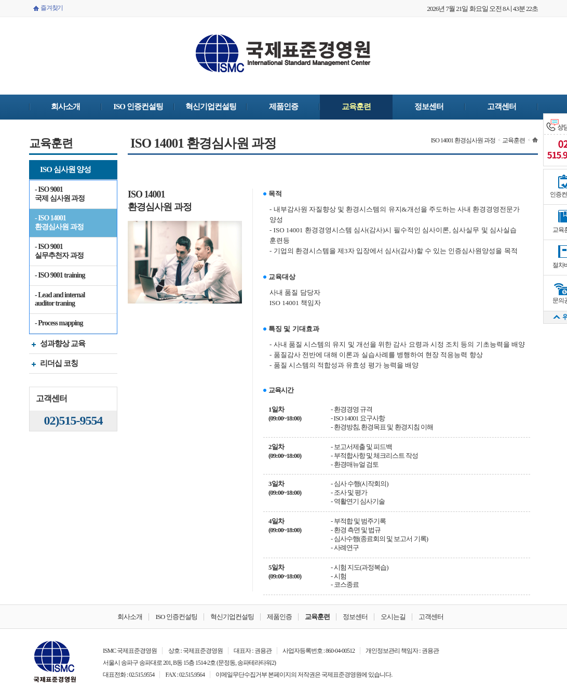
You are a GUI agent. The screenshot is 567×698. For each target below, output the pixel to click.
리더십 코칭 (53, 364)
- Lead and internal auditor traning (60, 299)
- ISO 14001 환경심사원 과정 (59, 222)
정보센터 (428, 106)
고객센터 (501, 106)
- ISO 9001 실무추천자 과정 (59, 251)
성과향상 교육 (57, 344)
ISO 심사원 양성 (60, 170)
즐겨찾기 (51, 7)
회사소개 (65, 106)
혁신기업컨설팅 (210, 106)
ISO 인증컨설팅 (138, 106)
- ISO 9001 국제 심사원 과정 (60, 194)
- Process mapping (59, 323)
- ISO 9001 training (60, 275)
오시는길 (393, 617)
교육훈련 (356, 106)
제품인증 (283, 106)
